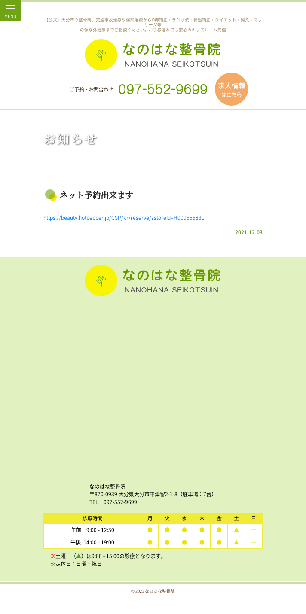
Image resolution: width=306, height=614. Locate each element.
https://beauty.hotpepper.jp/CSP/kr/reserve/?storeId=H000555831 (124, 218)
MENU (10, 13)
